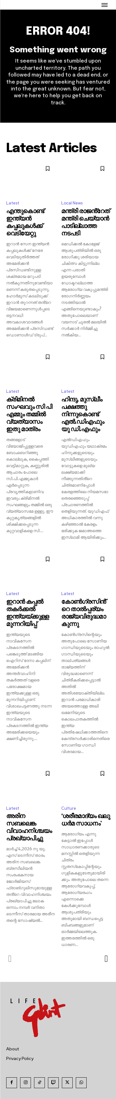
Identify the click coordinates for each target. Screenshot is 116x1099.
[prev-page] (10, 958)
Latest (12, 203)
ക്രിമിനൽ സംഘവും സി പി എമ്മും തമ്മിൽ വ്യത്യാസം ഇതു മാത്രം (29, 414)
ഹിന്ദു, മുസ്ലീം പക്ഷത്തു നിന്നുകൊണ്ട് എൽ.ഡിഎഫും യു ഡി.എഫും (82, 414)
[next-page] (106, 958)
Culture (68, 808)
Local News (72, 203)
